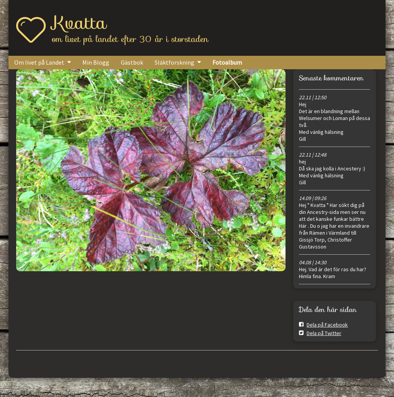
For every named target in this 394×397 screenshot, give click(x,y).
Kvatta (79, 22)
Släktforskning (174, 62)
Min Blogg (95, 62)
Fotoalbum (227, 62)
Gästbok (132, 62)
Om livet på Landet (39, 62)
